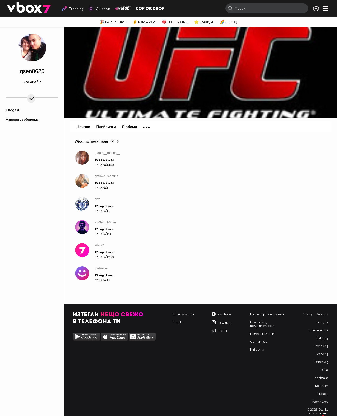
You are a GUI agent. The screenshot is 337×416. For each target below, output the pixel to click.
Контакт (321, 385)
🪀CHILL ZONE (175, 22)
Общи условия (183, 314)
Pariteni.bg (321, 362)
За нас (324, 369)
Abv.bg (307, 314)
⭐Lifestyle (203, 22)
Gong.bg (322, 322)
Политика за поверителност (262, 323)
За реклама (320, 377)
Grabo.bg (322, 354)
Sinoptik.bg (320, 346)
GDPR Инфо (258, 341)
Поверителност (262, 333)
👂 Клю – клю (144, 22)
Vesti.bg (322, 314)
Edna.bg (322, 338)
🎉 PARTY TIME (113, 22)
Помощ (323, 393)
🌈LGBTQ (228, 22)
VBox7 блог (320, 401)
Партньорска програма (267, 314)
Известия (257, 349)
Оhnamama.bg (318, 330)
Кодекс (178, 322)
